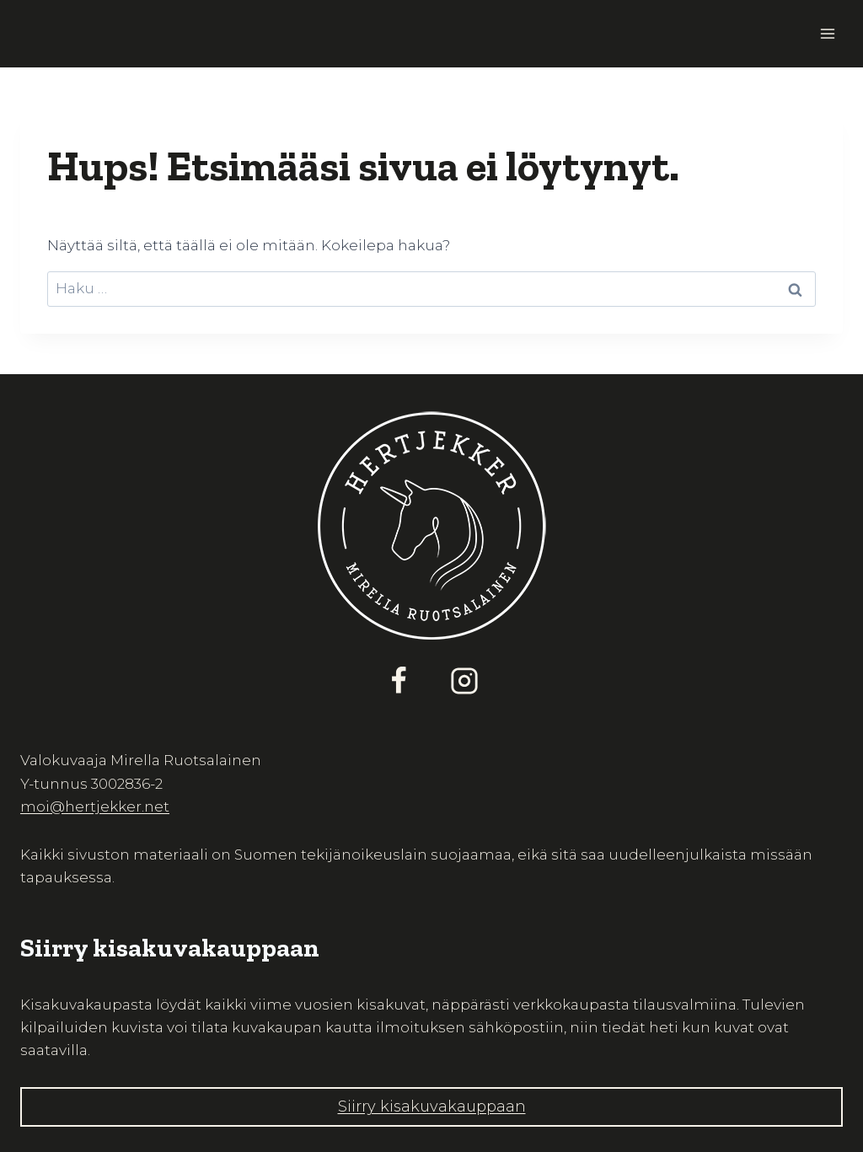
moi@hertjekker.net (94, 806)
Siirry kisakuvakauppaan (432, 1106)
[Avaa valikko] (827, 33)
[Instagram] (464, 681)
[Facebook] (398, 681)
